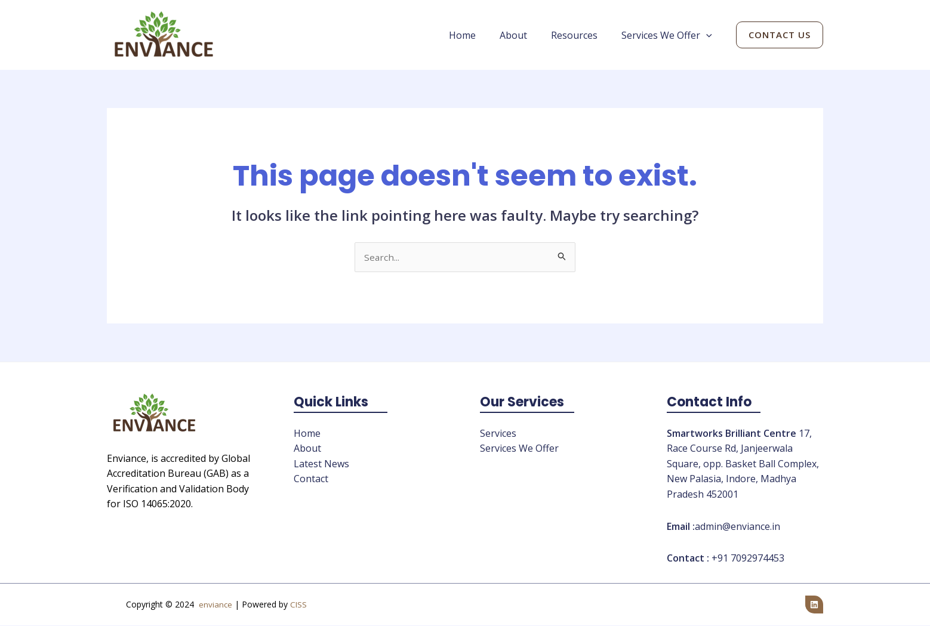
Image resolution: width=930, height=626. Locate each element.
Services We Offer (669, 35)
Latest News (321, 464)
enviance (215, 604)
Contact (311, 479)
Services (498, 433)
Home (479, 35)
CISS (298, 604)
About (525, 35)
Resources (581, 35)
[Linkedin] (814, 605)
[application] (709, 35)
